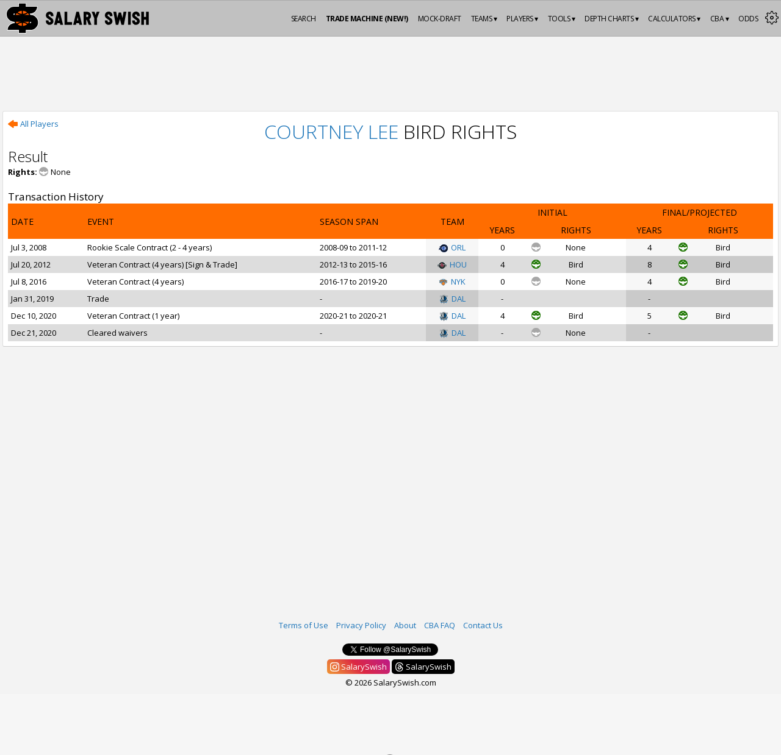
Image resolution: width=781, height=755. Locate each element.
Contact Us (483, 625)
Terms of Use (303, 625)
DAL (452, 298)
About (405, 625)
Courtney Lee (331, 131)
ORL (452, 247)
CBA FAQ (439, 625)
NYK (452, 281)
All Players (33, 123)
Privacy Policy (361, 625)
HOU (452, 264)
